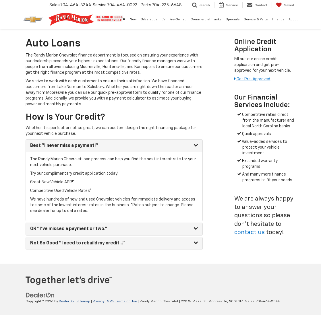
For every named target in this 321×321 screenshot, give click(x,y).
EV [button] (163, 19)
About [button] (293, 19)
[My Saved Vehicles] (285, 5)
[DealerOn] (40, 295)
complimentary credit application (75, 174)
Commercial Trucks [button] (206, 19)
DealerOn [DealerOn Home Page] (66, 301)
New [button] (133, 19)
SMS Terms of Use (122, 301)
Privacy (99, 301)
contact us (249, 232)
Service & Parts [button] (256, 19)
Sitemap (83, 301)
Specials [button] (233, 19)
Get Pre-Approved (252, 79)
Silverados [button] (149, 19)
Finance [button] (278, 19)
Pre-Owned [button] (178, 19)
